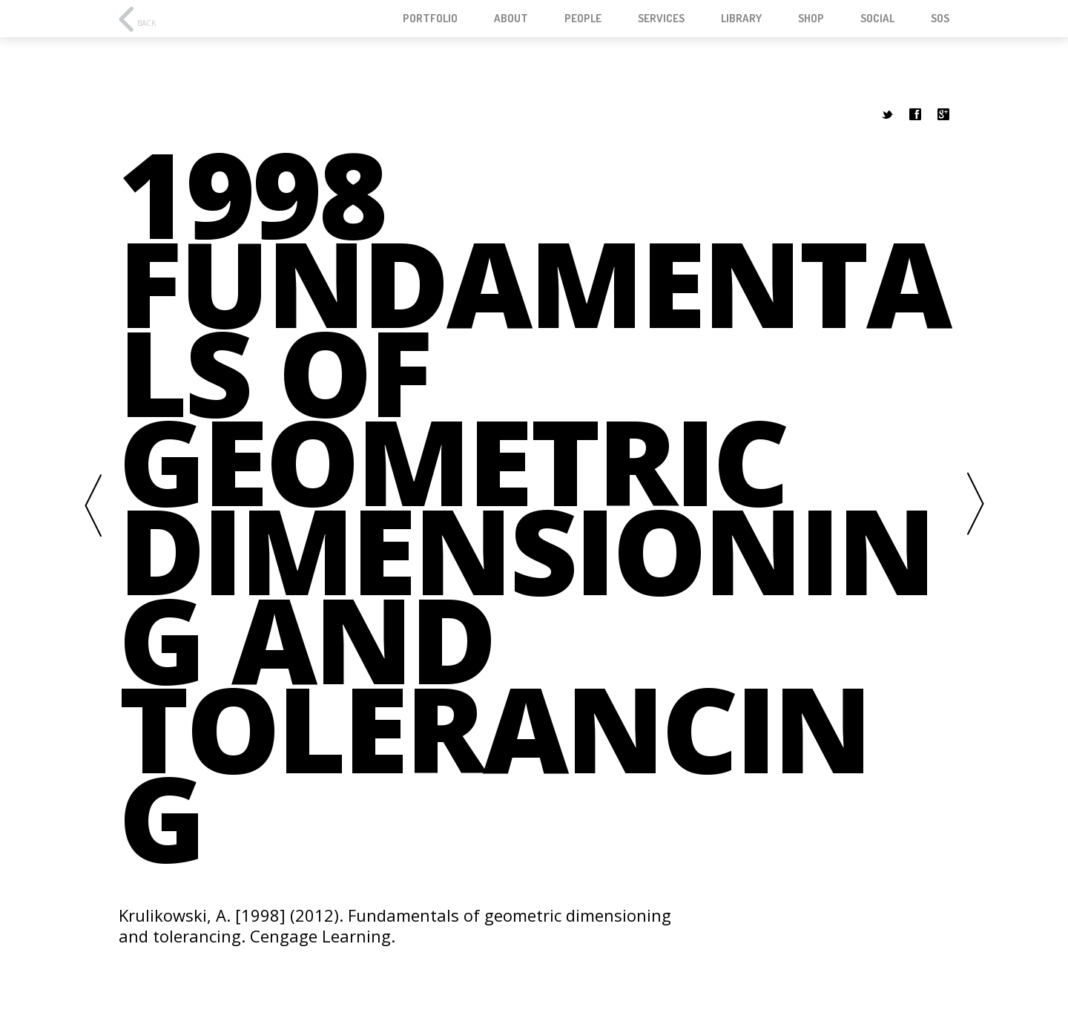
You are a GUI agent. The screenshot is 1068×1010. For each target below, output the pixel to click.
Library (741, 18)
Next (975, 505)
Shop (811, 18)
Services (661, 18)
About (511, 18)
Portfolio (430, 18)
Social (877, 18)
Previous (93, 505)
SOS (940, 18)
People (582, 18)
